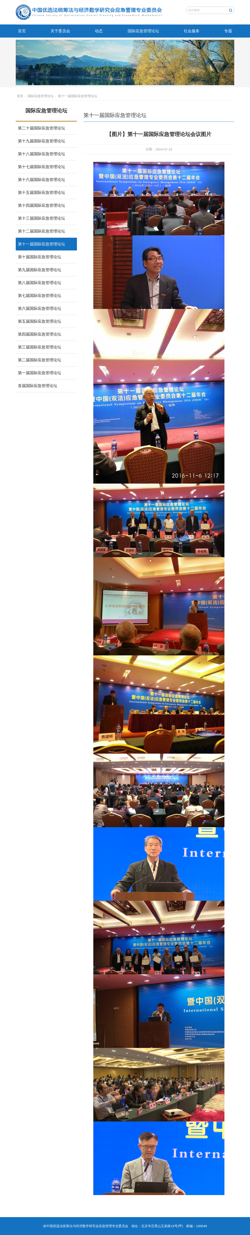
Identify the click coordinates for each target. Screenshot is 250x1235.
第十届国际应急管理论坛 (39, 257)
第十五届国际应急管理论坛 (41, 192)
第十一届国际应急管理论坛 (77, 96)
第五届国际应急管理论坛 (39, 321)
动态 (99, 31)
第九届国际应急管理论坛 (39, 270)
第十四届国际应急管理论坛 (41, 205)
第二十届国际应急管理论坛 (41, 128)
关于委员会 (60, 31)
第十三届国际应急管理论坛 (41, 218)
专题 (228, 31)
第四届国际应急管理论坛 (39, 334)
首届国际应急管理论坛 (37, 386)
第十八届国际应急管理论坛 (41, 154)
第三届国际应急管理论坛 (39, 347)
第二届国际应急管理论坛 (39, 360)
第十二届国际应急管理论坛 (41, 231)
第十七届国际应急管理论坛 (41, 167)
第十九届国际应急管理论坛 (41, 141)
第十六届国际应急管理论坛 (41, 179)
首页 (22, 31)
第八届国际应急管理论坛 (39, 283)
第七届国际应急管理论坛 (39, 295)
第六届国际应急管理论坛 (39, 308)
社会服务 (192, 31)
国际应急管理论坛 (143, 31)
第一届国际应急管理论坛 (39, 373)
